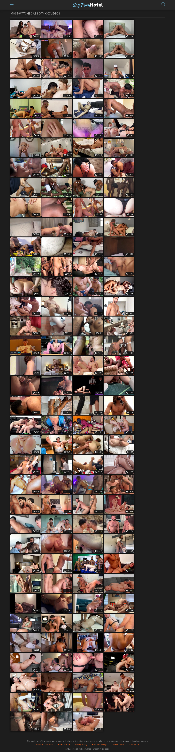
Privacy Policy (81, 745)
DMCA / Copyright (100, 745)
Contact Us (134, 745)
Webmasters (118, 745)
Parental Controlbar (44, 745)
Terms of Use (64, 745)
